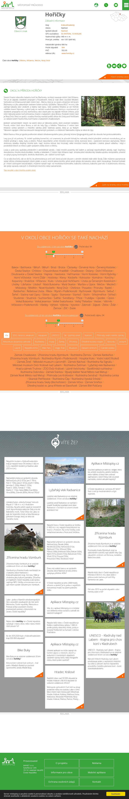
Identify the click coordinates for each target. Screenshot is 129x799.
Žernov (57, 308)
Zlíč (65, 308)
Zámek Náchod (76, 361)
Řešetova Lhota (35, 291)
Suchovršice (45, 298)
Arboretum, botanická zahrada (16, 341)
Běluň (37, 267)
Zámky (61, 341)
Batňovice (26, 267)
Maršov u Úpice (86, 284)
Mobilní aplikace (97, 772)
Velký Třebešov (83, 301)
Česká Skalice (22, 270)
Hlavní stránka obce (119, 76)
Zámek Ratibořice (103, 355)
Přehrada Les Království (60, 375)
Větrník (108, 301)
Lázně (17, 348)
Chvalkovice (77, 270)
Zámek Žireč (24, 361)
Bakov (15, 267)
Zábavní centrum (89, 348)
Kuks (51, 281)
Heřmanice (73, 274)
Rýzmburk (99, 291)
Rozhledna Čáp (61, 378)
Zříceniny (73, 341)
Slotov (45, 294)
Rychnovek (85, 291)
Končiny (109, 277)
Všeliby (44, 304)
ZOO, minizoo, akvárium (23, 335)
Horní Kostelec (90, 274)
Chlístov (22, 60)
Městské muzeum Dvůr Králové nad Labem (37, 365)
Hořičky (55, 14)
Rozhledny (39, 341)
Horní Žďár (39, 277)
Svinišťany (68, 298)
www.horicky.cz (68, 53)
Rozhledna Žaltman (75, 365)
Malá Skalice (69, 284)
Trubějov (89, 298)
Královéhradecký (68, 25)
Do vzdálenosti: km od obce (55, 246)
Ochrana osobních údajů (61, 781)
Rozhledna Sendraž (86, 375)
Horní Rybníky (108, 274)
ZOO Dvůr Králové (53, 368)
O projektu (62, 763)
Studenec (19, 298)
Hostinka (53, 277)
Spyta (54, 294)
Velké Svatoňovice (63, 301)
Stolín (86, 294)
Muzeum (73, 348)
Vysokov (75, 304)
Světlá (57, 298)
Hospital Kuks (87, 358)
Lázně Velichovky (75, 368)
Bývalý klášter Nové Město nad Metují (86, 372)
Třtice (79, 298)
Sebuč (110, 291)
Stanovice (65, 294)
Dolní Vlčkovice (104, 270)
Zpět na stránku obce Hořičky (115, 184)
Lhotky (15, 284)
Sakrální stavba (107, 348)
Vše (6, 335)
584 (63, 47)
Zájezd (96, 304)
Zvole (73, 308)
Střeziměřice (99, 294)
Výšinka (64, 304)
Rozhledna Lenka (109, 375)
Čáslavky (72, 267)
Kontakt (96, 781)
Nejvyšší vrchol (31, 348)
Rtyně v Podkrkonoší (65, 291)
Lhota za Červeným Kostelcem (98, 281)
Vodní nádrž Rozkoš (108, 358)
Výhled (54, 304)
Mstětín (32, 287)
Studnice (31, 298)
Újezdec (100, 298)
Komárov (97, 277)
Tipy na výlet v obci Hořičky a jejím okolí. (20, 170)
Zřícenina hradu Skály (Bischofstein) (46, 382)
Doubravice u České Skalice (27, 274)
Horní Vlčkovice (22, 277)
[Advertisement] (64, 212)
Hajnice (48, 274)
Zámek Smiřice (93, 382)
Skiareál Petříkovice (39, 378)
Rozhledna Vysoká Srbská (86, 378)
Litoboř (37, 284)
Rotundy (111, 341)
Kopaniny (17, 281)
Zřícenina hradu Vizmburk (25, 358)
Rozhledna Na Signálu (99, 361)
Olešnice (75, 287)
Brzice (61, 267)
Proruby (98, 287)
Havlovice (60, 274)
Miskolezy (20, 287)
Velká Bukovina (24, 301)
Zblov (105, 304)
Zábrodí (86, 304)
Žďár (113, 304)
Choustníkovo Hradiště (56, 270)
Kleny (63, 277)
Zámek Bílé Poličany (90, 385)
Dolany (90, 270)
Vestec (98, 301)
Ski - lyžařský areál (72, 335)
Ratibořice (19, 291)
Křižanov (30, 60)
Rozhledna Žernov (81, 355)
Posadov (87, 287)
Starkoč (77, 294)
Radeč (108, 287)
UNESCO (55, 335)
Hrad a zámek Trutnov (28, 368)
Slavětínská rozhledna (99, 368)
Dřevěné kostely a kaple (92, 341)
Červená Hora (86, 267)
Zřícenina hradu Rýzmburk (53, 355)
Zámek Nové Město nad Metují (27, 375)
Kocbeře (72, 277)
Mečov (37, 60)
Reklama (96, 763)
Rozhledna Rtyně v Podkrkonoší (59, 358)
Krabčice (29, 281)
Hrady (51, 341)
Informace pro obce (61, 772)
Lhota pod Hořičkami (67, 281)
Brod (53, 267)
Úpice (110, 298)
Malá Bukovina (51, 284)
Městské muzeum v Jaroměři (50, 361)
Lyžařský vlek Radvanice (101, 365)
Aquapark (42, 335)
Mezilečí (111, 284)
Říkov (49, 291)
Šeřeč (15, 294)
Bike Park (46, 348)
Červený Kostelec (106, 267)
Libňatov (26, 284)
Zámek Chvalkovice (25, 355)
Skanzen (88, 335)
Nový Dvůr (45, 60)
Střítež (112, 294)
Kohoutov (84, 277)
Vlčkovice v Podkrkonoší (24, 304)
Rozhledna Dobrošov (32, 372)
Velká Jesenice (43, 301)
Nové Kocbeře (47, 287)
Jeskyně (122, 341)
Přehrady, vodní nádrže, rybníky (110, 335)
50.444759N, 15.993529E (71, 34)
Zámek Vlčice (75, 382)
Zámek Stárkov (54, 372)
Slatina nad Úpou (30, 294)
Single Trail (59, 348)
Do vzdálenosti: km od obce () (51, 315)
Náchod (64, 31)
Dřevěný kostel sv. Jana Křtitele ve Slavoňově (52, 385)
